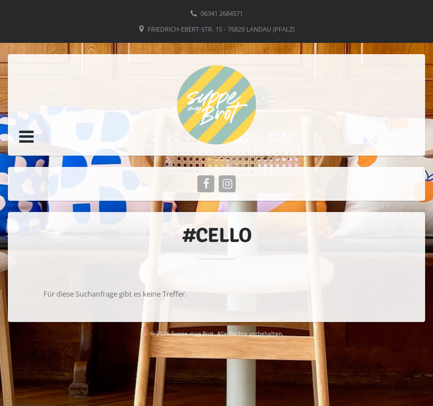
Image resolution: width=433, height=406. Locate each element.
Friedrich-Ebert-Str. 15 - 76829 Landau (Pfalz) (221, 29)
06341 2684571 (222, 13)
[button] (26, 136)
